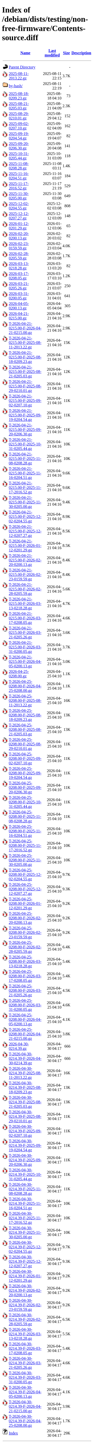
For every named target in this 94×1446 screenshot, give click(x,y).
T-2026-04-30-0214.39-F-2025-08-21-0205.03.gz (25, 1102)
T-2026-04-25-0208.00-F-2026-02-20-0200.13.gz (25, 918)
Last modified (52, 52)
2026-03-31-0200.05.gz (19, 295)
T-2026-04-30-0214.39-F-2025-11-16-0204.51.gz (25, 1203)
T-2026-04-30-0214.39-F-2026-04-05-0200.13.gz (25, 1392)
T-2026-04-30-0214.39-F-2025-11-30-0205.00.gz (25, 1232)
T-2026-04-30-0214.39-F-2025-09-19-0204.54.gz (25, 1145)
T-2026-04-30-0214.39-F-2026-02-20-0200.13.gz (25, 1290)
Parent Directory (22, 67)
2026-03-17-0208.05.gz (19, 275)
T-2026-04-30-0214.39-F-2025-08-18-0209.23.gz (25, 1087)
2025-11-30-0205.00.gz (19, 195)
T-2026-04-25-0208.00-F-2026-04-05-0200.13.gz (25, 1019)
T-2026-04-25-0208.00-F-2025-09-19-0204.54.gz (25, 773)
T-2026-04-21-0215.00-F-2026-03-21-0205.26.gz (25, 632)
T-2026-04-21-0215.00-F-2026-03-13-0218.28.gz (25, 603)
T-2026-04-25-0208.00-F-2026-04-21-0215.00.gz (25, 1034)
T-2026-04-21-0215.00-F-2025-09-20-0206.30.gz (25, 429)
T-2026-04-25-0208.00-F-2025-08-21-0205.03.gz (25, 729)
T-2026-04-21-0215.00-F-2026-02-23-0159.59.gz (25, 574)
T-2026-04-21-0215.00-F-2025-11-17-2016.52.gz (25, 487)
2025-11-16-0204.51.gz (19, 175)
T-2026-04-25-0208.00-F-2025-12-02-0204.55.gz (25, 874)
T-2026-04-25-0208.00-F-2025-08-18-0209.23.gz (25, 715)
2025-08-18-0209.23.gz (19, 95)
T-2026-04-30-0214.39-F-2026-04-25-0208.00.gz (25, 1421)
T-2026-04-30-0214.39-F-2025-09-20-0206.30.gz (25, 1160)
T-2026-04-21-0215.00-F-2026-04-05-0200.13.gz (25, 661)
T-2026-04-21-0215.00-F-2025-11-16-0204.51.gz (25, 473)
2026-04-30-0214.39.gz (19, 1046)
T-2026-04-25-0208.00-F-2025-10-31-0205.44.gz (25, 802)
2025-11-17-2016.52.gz (19, 185)
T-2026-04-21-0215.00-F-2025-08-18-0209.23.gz (25, 357)
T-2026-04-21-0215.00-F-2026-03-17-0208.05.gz (25, 618)
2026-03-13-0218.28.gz (19, 265)
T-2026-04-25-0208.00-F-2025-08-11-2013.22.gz (25, 700)
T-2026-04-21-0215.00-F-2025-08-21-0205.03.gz (25, 371)
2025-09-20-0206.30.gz (19, 145)
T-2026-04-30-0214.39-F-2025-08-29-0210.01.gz (25, 1116)
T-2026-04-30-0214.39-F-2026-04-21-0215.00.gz (25, 1406)
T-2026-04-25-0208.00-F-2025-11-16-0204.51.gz (25, 831)
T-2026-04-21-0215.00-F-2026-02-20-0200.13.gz (25, 560)
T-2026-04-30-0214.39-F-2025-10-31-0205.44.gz (25, 1174)
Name (25, 53)
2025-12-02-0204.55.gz (19, 205)
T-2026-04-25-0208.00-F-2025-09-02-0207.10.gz (25, 758)
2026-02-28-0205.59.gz (19, 255)
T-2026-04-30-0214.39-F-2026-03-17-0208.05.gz (25, 1348)
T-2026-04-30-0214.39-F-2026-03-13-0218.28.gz (25, 1334)
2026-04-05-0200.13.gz (19, 305)
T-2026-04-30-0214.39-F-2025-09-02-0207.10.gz (25, 1131)
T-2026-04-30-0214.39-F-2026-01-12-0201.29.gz (25, 1276)
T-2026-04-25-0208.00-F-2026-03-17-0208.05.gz (25, 976)
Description (81, 53)
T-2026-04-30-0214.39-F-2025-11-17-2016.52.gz (25, 1218)
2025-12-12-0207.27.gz (19, 215)
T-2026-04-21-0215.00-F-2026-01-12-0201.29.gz (25, 545)
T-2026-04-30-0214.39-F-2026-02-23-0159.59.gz (25, 1305)
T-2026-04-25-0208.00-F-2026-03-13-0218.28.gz (25, 961)
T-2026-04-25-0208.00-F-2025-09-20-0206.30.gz (25, 787)
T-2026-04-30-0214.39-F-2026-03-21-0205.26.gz (25, 1363)
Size (66, 53)
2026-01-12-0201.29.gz (19, 225)
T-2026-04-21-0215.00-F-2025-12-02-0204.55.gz (25, 516)
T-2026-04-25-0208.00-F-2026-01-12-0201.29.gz (25, 903)
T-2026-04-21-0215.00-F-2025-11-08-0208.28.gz (25, 458)
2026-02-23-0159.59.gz (19, 245)
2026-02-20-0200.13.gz (19, 235)
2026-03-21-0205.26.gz (19, 285)
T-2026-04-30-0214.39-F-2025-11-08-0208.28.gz (25, 1189)
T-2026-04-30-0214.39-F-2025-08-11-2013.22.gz (25, 1073)
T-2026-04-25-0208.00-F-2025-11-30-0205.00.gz (25, 860)
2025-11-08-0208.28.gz (19, 165)
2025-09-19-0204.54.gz (19, 135)
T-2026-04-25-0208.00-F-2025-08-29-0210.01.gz (25, 744)
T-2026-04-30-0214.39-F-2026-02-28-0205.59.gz (25, 1319)
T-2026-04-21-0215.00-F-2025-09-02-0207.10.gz (25, 400)
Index (13, 1433)
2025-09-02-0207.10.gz (19, 125)
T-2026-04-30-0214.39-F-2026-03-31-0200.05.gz (25, 1377)
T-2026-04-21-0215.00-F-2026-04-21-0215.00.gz (25, 328)
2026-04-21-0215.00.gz (19, 315)
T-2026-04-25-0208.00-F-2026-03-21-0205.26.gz (25, 990)
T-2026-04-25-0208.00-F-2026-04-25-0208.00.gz (25, 686)
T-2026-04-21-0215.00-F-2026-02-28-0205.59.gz (25, 589)
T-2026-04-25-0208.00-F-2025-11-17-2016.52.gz (25, 845)
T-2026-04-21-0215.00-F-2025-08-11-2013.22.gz (25, 342)
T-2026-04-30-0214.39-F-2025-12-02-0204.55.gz (25, 1247)
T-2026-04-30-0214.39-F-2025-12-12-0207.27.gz (25, 1261)
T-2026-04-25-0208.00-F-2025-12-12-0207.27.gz (25, 889)
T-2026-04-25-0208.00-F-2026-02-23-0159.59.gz (25, 932)
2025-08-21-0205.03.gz (19, 105)
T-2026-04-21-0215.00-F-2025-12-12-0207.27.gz (25, 531)
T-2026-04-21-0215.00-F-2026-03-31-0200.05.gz (25, 647)
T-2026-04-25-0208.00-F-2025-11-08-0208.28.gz (25, 816)
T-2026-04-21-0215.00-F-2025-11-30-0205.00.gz (25, 502)
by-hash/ (16, 86)
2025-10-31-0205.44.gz (19, 155)
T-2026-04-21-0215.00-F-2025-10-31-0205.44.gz (25, 444)
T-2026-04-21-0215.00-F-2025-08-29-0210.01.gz (25, 386)
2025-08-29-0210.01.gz (19, 115)
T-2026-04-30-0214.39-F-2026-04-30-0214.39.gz (25, 1058)
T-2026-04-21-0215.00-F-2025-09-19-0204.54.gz (25, 415)
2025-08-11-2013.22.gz (19, 75)
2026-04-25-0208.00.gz (19, 673)
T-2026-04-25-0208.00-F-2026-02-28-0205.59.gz (25, 947)
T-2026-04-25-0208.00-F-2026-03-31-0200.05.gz (25, 1005)
